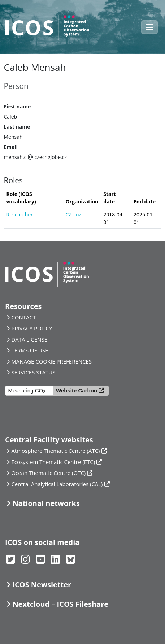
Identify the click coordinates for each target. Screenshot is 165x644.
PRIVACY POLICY (31, 328)
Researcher (19, 214)
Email (11, 146)
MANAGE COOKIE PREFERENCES (51, 361)
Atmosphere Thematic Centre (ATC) (55, 450)
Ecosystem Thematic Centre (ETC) (53, 461)
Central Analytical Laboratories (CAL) (57, 484)
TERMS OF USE (29, 350)
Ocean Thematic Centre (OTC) (48, 472)
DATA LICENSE (29, 339)
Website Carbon (76, 390)
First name (17, 106)
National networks (45, 503)
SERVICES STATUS (33, 372)
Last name (17, 126)
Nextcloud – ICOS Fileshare (60, 604)
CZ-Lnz (73, 214)
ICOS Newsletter (41, 584)
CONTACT (23, 317)
